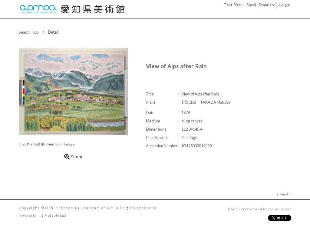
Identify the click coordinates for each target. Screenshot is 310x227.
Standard (267, 4)
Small (251, 4)
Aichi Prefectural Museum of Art (260, 209)
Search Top (29, 32)
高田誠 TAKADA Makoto (207, 102)
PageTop (285, 194)
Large (284, 4)
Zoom (73, 156)
